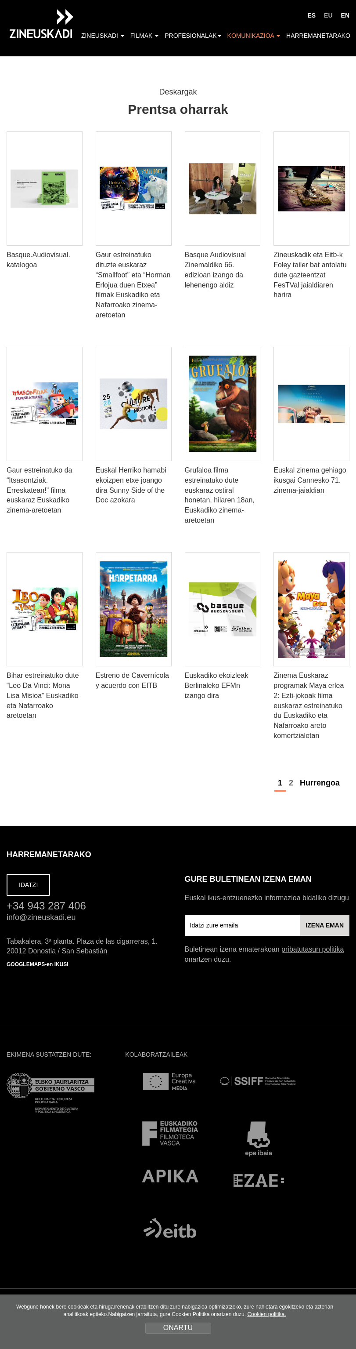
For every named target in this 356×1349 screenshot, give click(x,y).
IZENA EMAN (325, 925)
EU (328, 15)
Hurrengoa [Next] (324, 782)
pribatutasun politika (312, 949)
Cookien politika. (266, 1314)
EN (345, 15)
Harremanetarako (318, 35)
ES (311, 15)
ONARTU (178, 1327)
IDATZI (28, 884)
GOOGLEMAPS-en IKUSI (37, 964)
